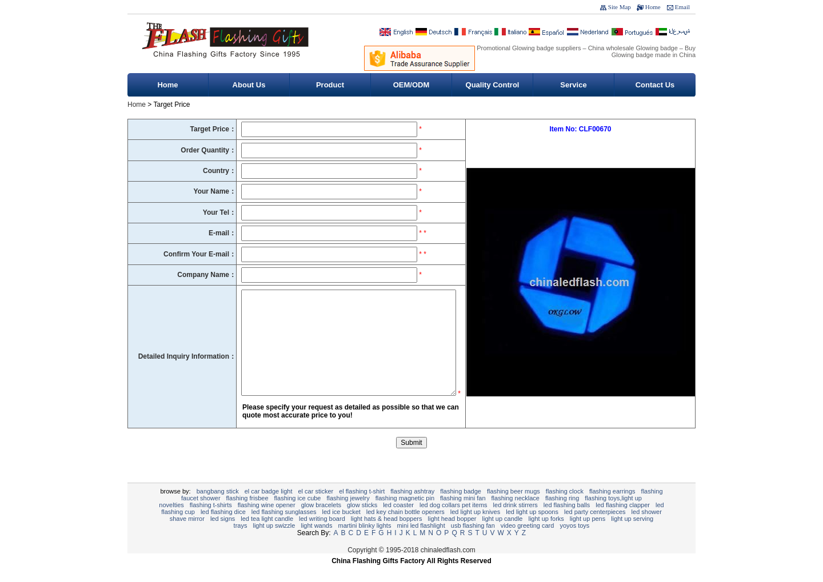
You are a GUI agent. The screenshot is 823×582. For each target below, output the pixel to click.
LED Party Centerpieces (595, 528)
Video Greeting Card (527, 542)
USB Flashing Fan (473, 542)
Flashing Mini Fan (463, 515)
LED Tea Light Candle (267, 535)
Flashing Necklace (516, 515)
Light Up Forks (546, 535)
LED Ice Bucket (341, 528)
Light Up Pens (587, 535)
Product (330, 85)
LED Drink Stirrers (515, 522)
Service (573, 85)
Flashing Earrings (612, 508)
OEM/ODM (411, 85)
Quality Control (493, 85)
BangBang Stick (218, 508)
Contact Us (655, 85)
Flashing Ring (562, 515)
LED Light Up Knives (475, 528)
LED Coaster (398, 522)
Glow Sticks (362, 522)
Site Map (619, 6)
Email (682, 6)
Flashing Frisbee (247, 515)
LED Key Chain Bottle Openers (405, 528)
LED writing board (322, 535)
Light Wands (316, 542)
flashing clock (565, 508)
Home (653, 6)
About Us (249, 85)
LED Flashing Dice (223, 528)
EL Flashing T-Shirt (362, 508)
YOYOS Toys (574, 542)
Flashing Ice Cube (297, 515)
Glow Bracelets (321, 522)
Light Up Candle (502, 535)
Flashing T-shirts (211, 522)
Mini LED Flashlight (421, 542)
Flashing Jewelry (348, 515)
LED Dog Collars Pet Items (454, 522)
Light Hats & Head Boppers (386, 535)
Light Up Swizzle (274, 542)
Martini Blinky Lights (364, 542)
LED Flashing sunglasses (284, 528)
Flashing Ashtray (412, 508)
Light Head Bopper (452, 535)
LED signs (222, 535)
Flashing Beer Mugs (513, 508)
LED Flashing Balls (567, 522)
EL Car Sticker (315, 508)
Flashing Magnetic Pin (404, 515)
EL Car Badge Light (269, 508)
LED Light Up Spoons (532, 528)
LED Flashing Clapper (623, 522)
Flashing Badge (460, 508)
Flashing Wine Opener (266, 522)
